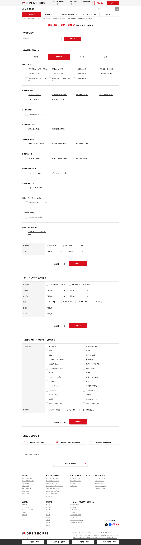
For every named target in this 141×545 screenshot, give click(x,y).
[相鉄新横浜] (74, 158)
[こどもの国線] (26, 100)
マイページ (109, 14)
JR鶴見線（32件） (58, 73)
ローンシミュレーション (52, 478)
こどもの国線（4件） (35, 99)
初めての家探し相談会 (52, 493)
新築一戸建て (73, 510)
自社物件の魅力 (99, 483)
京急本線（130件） (34, 129)
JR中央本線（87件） (58, 69)
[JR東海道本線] (97, 69)
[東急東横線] (26, 95)
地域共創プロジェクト (76, 522)
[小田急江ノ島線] (50, 144)
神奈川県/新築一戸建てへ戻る (33, 455)
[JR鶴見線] (50, 74)
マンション (73, 512)
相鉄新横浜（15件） (82, 158)
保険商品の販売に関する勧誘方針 (110, 535)
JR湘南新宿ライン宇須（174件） (37, 79)
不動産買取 (73, 507)
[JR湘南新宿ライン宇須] (26, 79)
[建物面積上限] (77, 296)
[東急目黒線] (74, 95)
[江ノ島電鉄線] (26, 217)
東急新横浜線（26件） (59, 99)
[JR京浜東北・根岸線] (26, 69)
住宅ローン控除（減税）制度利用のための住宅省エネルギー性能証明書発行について (95, 538)
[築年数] (54, 314)
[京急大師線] (50, 129)
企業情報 (25, 502)
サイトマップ (76, 533)
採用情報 (24, 515)
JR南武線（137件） (34, 73)
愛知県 (48, 517)
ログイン (113, 3)
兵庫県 (48, 522)
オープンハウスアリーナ (76, 520)
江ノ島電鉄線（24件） (35, 217)
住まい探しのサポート (51, 14)
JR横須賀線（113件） (106, 73)
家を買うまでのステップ (52, 481)
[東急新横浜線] (50, 100)
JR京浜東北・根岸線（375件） (37, 69)
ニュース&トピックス (27, 510)
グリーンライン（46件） (59, 173)
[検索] (117, 9)
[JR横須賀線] (97, 74)
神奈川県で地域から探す (37, 442)
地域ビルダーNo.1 (99, 481)
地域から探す (34, 542)
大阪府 (48, 520)
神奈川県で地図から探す (103, 442)
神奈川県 (48, 507)
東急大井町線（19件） (106, 95)
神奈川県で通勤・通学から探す (70, 442)
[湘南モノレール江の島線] (26, 233)
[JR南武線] (26, 74)
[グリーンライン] (50, 173)
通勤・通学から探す (109, 542)
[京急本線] (26, 129)
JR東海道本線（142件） (106, 69)
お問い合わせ (88, 535)
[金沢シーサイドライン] (26, 202)
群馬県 (48, 515)
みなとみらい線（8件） (35, 188)
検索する (72, 38)
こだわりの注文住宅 (100, 488)
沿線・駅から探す (59, 542)
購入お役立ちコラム (75, 481)
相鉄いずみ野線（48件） (59, 158)
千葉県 (105, 57)
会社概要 (24, 504)
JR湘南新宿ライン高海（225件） (61, 79)
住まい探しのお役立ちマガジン (70, 14)
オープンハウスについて (90, 14)
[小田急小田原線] (26, 144)
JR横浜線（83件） (81, 73)
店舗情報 (49, 502)
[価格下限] (54, 252)
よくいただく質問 (77, 535)
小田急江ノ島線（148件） (60, 143)
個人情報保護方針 (87, 533)
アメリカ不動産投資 (75, 515)
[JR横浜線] (74, 74)
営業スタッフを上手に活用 (53, 491)
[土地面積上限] (77, 290)
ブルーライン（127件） (35, 173)
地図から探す (84, 542)
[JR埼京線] (74, 69)
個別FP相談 (49, 496)
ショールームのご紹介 (100, 486)
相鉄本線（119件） (34, 158)
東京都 (36, 57)
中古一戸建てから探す (28, 481)
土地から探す (25, 483)
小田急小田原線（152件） (36, 143)
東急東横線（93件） (34, 95)
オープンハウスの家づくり (102, 478)
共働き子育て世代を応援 (52, 488)
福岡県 (48, 525)
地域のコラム (73, 486)
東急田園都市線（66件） (59, 95)
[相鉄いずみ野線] (50, 158)
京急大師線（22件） (58, 129)
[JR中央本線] (50, 69)
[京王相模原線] (26, 114)
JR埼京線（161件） (82, 69)
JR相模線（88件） (81, 78)
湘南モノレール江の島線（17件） (37, 233)
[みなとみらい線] (26, 188)
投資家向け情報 (74, 504)
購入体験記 (73, 483)
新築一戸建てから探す (28, 478)
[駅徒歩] (54, 308)
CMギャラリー (26, 512)
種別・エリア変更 (76, 464)
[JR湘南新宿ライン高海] (50, 79)
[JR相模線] (74, 79)
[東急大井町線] (97, 95)
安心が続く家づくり (51, 483)
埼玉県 (82, 57)
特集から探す (25, 493)
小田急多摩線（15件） (83, 143)
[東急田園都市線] (50, 95)
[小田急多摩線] (74, 144)
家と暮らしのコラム (75, 478)
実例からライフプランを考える (54, 486)
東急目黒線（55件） (82, 95)
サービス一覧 (25, 507)
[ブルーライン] (26, 173)
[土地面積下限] (54, 290)
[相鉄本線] (26, 158)
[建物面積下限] (54, 296)
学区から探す (25, 491)
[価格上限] (75, 252)
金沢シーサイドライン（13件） (38, 202)
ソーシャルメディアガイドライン (103, 533)
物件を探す (32, 14)
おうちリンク (73, 517)
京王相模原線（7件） (35, 114)
